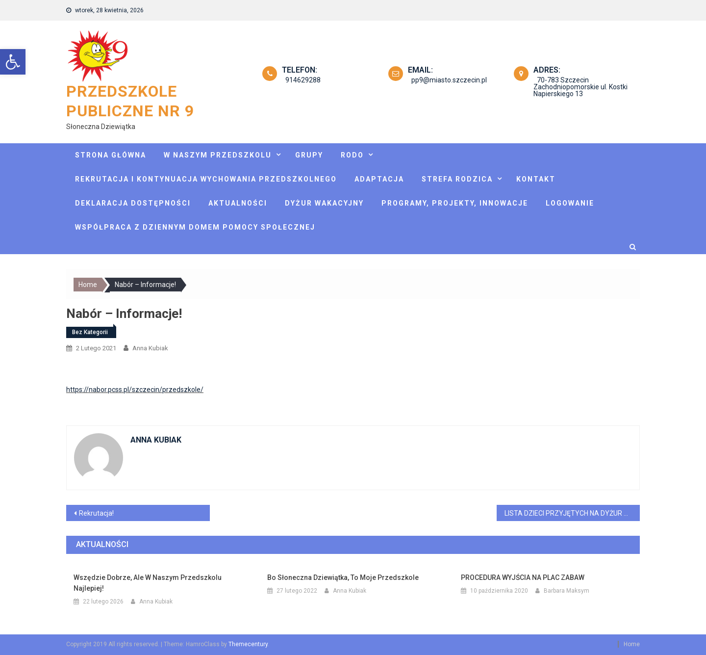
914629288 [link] (299, 80)
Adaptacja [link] (379, 179)
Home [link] (632, 644)
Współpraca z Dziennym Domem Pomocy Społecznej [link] (195, 227)
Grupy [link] (309, 155)
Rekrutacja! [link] (96, 513)
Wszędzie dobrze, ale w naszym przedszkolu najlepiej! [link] (148, 583)
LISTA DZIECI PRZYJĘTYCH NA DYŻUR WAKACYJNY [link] (572, 513)
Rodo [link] (352, 155)
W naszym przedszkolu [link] (218, 155)
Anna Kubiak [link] (150, 348)
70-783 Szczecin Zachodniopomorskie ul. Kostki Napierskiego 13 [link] (580, 87)
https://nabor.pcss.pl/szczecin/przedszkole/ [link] (134, 389)
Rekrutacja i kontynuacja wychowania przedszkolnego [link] (206, 179)
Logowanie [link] (570, 203)
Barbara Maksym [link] (566, 590)
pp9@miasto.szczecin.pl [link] (445, 80)
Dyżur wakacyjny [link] (324, 203)
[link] (12, 62)
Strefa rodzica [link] (457, 179)
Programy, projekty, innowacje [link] (454, 203)
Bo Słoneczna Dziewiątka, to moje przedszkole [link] (343, 577)
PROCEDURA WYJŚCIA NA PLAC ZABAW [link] (522, 577)
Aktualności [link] (237, 203)
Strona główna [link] (110, 155)
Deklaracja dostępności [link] (133, 203)
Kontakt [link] (535, 179)
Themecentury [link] (248, 644)
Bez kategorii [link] (90, 332)
